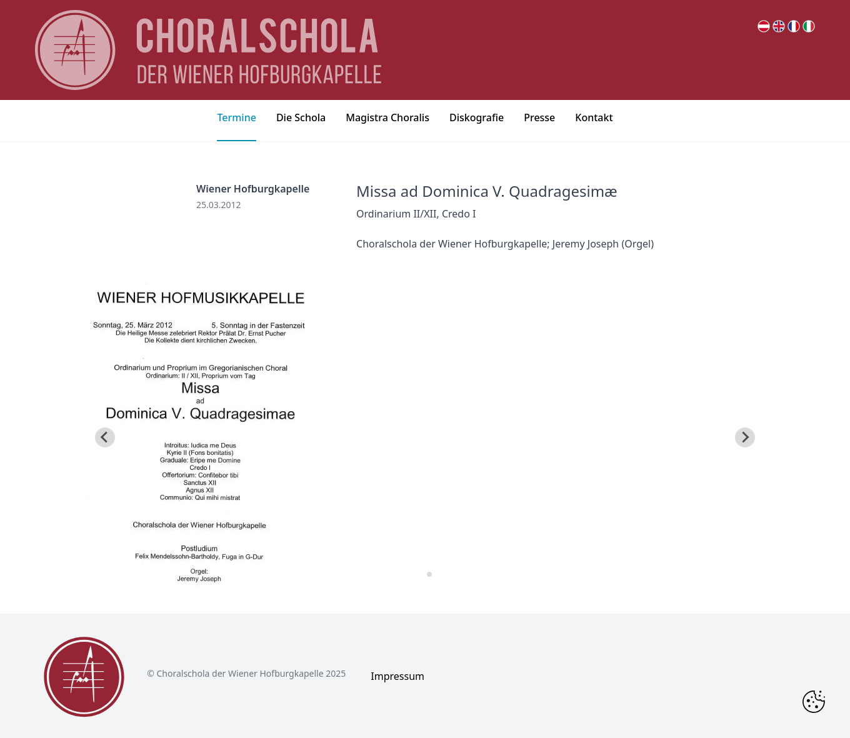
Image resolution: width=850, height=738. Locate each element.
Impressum (397, 676)
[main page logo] (208, 50)
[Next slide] (745, 437)
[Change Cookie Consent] (813, 702)
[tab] (420, 574)
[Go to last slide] (105, 437)
